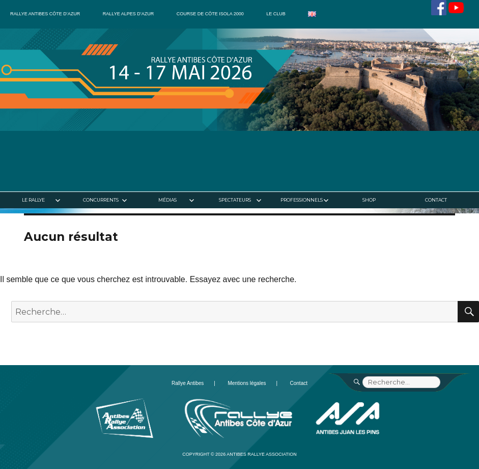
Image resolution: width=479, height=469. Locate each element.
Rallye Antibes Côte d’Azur (45, 13)
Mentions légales (247, 383)
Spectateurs (235, 200)
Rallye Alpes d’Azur (128, 13)
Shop (369, 200)
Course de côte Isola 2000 (210, 13)
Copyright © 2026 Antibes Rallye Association (239, 454)
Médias (167, 200)
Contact (436, 200)
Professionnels (301, 200)
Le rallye (33, 200)
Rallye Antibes (188, 383)
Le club (276, 13)
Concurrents (101, 200)
